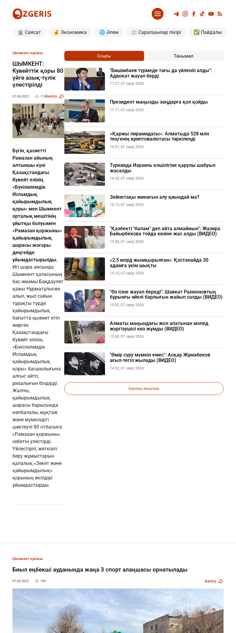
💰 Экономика (70, 32)
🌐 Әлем (109, 32)
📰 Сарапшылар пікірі (156, 32)
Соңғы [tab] (104, 56)
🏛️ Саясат (29, 32)
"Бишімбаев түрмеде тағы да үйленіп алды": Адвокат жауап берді (161, 73)
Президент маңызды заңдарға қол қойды (159, 102)
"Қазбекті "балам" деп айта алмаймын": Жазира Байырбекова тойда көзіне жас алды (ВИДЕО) (165, 231)
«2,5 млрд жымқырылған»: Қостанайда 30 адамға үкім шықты (159, 262)
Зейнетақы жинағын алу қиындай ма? (154, 197)
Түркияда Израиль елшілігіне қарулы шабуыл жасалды (162, 168)
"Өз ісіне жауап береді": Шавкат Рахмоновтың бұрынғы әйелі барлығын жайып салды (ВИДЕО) (166, 294)
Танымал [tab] (184, 56)
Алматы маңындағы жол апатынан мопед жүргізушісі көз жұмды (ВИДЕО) (159, 326)
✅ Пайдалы (208, 32)
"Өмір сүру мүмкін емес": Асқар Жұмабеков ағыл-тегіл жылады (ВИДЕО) (160, 357)
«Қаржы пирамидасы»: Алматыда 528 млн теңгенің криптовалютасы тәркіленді (159, 136)
